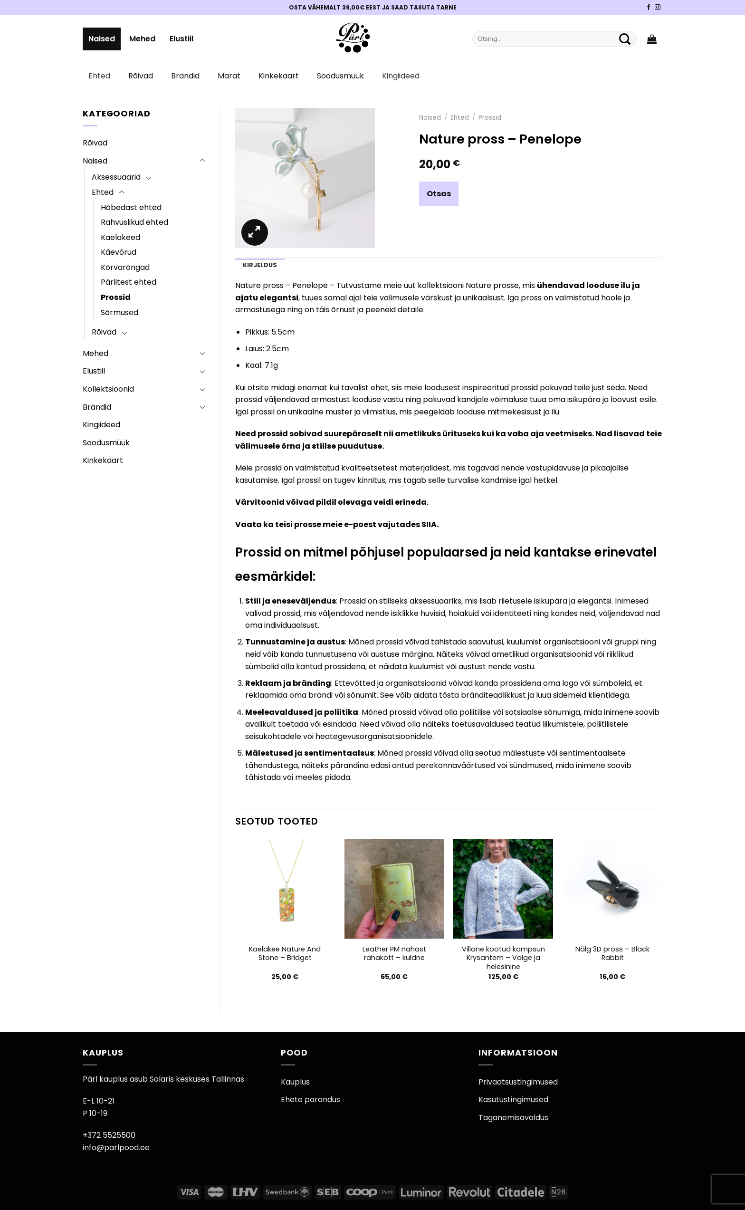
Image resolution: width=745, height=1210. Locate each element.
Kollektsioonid (108, 389)
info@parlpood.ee (116, 1147)
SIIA (429, 524)
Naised (101, 38)
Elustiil (181, 38)
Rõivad (140, 75)
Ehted (99, 75)
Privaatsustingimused (518, 1081)
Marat (229, 75)
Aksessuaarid (116, 177)
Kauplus (295, 1081)
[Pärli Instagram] (657, 7)
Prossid (116, 297)
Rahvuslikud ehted (134, 222)
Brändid (185, 75)
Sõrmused (119, 312)
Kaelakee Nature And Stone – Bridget (285, 953)
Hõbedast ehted (131, 207)
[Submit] (625, 39)
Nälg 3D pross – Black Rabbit (612, 953)
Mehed (142, 38)
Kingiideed (401, 75)
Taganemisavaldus (513, 1117)
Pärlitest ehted (128, 282)
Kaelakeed (120, 237)
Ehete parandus (310, 1099)
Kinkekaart (278, 75)
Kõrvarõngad (125, 267)
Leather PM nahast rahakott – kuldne (394, 953)
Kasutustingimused (513, 1099)
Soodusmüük (340, 75)
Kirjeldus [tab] (260, 265)
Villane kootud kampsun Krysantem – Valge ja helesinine (503, 958)
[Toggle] (202, 160)
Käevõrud (118, 252)
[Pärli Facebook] (648, 7)
